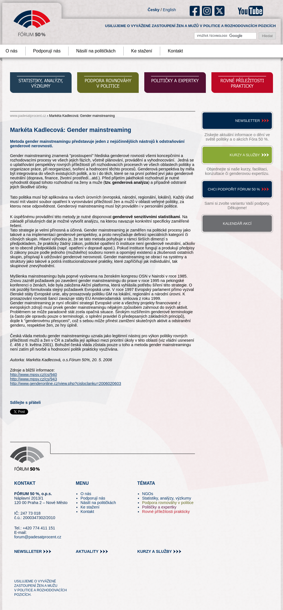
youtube (250, 11)
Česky (153, 10)
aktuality (87, 551)
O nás (85, 493)
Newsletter (247, 121)
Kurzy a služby (245, 155)
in (45, 571)
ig (207, 11)
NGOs (147, 493)
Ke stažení (141, 51)
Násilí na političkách (95, 51)
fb (195, 11)
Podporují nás (47, 51)
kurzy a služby (154, 551)
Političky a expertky (159, 507)
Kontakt (175, 51)
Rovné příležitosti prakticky (166, 511)
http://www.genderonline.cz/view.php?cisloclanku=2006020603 (65, 383)
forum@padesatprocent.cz (37, 537)
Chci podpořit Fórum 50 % (234, 189)
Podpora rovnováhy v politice (168, 502)
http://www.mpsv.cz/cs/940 (33, 374)
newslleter (28, 551)
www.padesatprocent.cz (28, 116)
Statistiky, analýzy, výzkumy (166, 498)
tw (18, 571)
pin (27, 571)
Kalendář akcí (237, 223)
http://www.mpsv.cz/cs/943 (33, 379)
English (169, 10)
